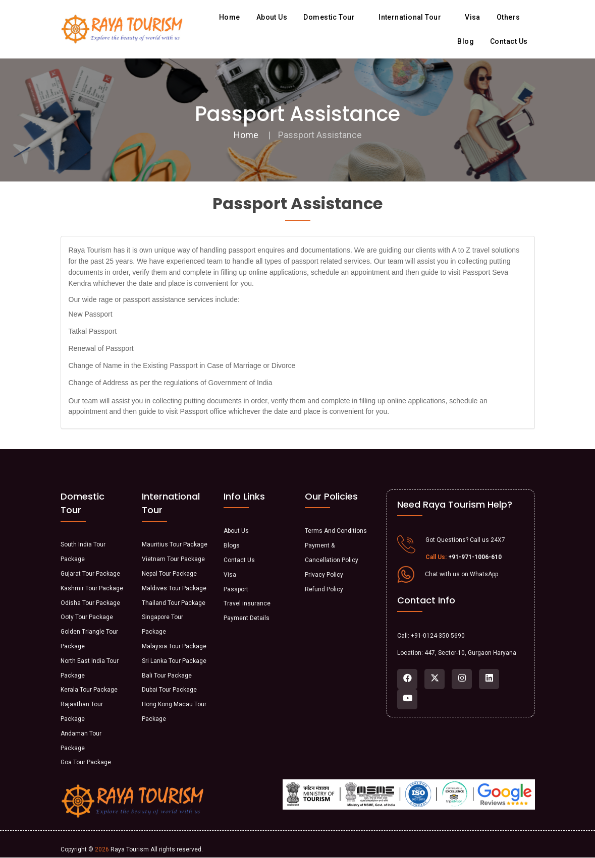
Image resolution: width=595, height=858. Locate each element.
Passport (236, 589)
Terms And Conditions (336, 530)
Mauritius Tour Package (174, 544)
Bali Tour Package (167, 675)
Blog (465, 41)
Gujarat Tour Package (90, 573)
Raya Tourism (130, 849)
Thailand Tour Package (173, 602)
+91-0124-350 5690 (438, 635)
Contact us (509, 41)
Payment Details (246, 618)
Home (229, 17)
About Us (236, 530)
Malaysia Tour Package (174, 646)
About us (272, 17)
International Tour (413, 17)
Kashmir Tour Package (92, 588)
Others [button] (512, 17)
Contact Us (239, 560)
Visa (472, 17)
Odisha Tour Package (90, 602)
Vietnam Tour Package (173, 559)
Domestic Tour (332, 17)
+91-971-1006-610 (475, 557)
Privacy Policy (324, 574)
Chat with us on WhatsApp (461, 574)
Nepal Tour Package (169, 573)
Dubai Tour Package (169, 689)
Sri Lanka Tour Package (174, 660)
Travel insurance (247, 603)
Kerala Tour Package (89, 689)
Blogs (232, 545)
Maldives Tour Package (174, 588)
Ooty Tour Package (87, 617)
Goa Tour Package (86, 762)
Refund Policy (324, 589)
